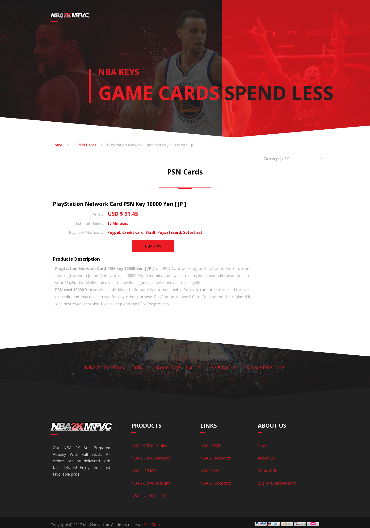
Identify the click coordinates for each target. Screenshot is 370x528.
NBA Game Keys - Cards (114, 367)
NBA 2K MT (210, 445)
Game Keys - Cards (243, 17)
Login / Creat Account (277, 483)
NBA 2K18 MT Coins (149, 445)
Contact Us (267, 470)
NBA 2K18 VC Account (150, 458)
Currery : (271, 158)
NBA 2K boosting (215, 483)
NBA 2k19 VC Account (150, 483)
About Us (266, 458)
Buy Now (153, 246)
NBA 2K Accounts (215, 458)
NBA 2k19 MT (143, 470)
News (272, 17)
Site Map (152, 524)
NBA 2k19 (169, 17)
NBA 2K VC (209, 470)
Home (116, 17)
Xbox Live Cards (266, 367)
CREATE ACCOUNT (319, 17)
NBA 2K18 (139, 17)
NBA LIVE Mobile (203, 17)
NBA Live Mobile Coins (151, 495)
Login (290, 17)
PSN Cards (87, 145)
